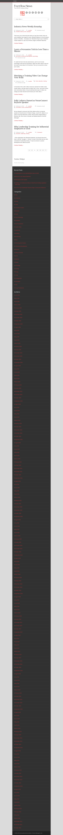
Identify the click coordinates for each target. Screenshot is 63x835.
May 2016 (17, 683)
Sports (16, 255)
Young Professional (19, 288)
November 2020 (18, 510)
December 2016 (18, 661)
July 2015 (17, 715)
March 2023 (17, 420)
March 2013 (17, 805)
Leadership (17, 230)
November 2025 (18, 317)
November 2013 (18, 779)
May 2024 (17, 375)
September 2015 (19, 709)
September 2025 (19, 324)
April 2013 (17, 802)
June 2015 (17, 718)
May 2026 (17, 298)
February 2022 (18, 462)
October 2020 (18, 513)
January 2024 (18, 388)
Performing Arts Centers (20, 243)
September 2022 (19, 439)
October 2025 (18, 320)
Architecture (17, 198)
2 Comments (39, 132)
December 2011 (18, 821)
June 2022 (17, 449)
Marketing (17, 233)
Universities (17, 281)
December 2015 (18, 699)
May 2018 (17, 606)
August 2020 (18, 519)
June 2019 (17, 564)
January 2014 (18, 773)
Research (17, 249)
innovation (18, 107)
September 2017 (19, 632)
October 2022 (18, 436)
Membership (18, 236)
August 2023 (18, 404)
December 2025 (18, 314)
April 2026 (17, 301)
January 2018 (18, 619)
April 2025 (17, 340)
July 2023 (17, 407)
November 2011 (18, 824)
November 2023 (18, 394)
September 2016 (19, 670)
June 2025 (17, 333)
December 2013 (18, 776)
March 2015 (17, 728)
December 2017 (18, 622)
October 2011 (18, 827)
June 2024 (17, 372)
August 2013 (18, 789)
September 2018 (19, 593)
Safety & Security (19, 252)
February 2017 (18, 654)
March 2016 (17, 689)
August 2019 (18, 558)
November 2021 (18, 471)
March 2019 (17, 574)
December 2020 (18, 507)
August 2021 (18, 481)
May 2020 (17, 529)
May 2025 (17, 336)
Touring (16, 272)
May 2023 (17, 414)
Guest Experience (19, 223)
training (45, 81)
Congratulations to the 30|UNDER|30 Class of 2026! (27, 173)
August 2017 (18, 635)
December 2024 (18, 353)
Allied (16, 195)
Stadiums (17, 259)
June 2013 (17, 795)
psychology (35, 56)
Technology (17, 265)
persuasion (18, 56)
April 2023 (17, 417)
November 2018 (18, 587)
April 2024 (17, 378)
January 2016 (18, 696)
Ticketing (17, 268)
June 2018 (17, 603)
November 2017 (18, 625)
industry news (23, 31)
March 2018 (17, 612)
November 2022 (18, 433)
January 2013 (18, 811)
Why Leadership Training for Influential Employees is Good (31, 128)
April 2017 (17, 648)
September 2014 (19, 747)
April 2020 (17, 532)
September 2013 (19, 786)
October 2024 (18, 359)
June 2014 (17, 757)
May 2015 (17, 722)
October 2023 (18, 397)
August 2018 (18, 596)
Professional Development (21, 246)
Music (16, 239)
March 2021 (17, 497)
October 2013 (18, 783)
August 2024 (18, 365)
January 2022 (18, 465)
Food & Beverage (19, 217)
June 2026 (17, 295)
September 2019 (19, 555)
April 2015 (17, 725)
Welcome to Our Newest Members (23, 176)
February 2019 (18, 577)
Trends (16, 275)
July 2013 (17, 792)
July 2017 (17, 638)
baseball (18, 31)
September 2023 (19, 401)
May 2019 (17, 568)
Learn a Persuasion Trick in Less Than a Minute (31, 50)
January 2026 (18, 311)
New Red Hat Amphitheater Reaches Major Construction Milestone (30, 187)
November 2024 (18, 356)
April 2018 (17, 609)
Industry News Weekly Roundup (28, 27)
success (23, 107)
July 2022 (17, 446)
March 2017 (17, 651)
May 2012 (17, 815)
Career (16, 204)
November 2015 (18, 702)
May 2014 (17, 760)
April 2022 (17, 455)
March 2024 (17, 381)
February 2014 (18, 770)
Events (16, 214)
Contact (15, 1)
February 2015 (18, 731)
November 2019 (18, 548)
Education (17, 211)
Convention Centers (19, 207)
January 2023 (18, 426)
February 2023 (18, 423)
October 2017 (18, 629)
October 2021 (18, 474)
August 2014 (18, 750)
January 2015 (18, 734)
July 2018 (17, 600)
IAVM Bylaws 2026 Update (21, 179)
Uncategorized (18, 278)
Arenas (16, 201)
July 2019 (17, 561)
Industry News (18, 227)
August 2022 (18, 442)
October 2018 (18, 590)
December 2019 (18, 545)
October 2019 (18, 552)
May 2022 (17, 452)
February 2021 (18, 500)
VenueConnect (28, 107)
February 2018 (18, 616)
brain (37, 81)
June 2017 (17, 641)
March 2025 (17, 343)
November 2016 (18, 664)
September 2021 (19, 478)
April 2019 (17, 571)
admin (30, 30)
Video (16, 284)
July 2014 (17, 754)
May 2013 (17, 799)
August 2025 (18, 327)
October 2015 (18, 706)
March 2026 (17, 304)
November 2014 (18, 741)
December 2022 (18, 430)
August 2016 (18, 673)
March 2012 (17, 818)
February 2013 (18, 808)
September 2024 (19, 362)
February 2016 (18, 693)
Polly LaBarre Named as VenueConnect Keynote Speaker (31, 101)
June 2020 (17, 526)
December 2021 (18, 468)
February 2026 (18, 308)
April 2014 (17, 763)
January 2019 (18, 580)
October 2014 (18, 744)
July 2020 (17, 523)
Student (16, 262)
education (40, 81)
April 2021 (17, 494)
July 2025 (17, 330)
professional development (26, 56)
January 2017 (18, 657)
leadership (23, 133)
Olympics (29, 31)
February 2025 (18, 346)
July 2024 (17, 369)
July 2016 (17, 677)
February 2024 (18, 385)
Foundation (17, 220)
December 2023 (18, 391)
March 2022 (17, 458)
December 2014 (18, 738)
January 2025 (18, 349)
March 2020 (17, 535)
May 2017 (17, 645)
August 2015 (18, 712)
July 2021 (17, 484)
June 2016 (17, 680)
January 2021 (18, 503)
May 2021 (17, 491)
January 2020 (18, 542)
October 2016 (18, 667)
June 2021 (17, 487)
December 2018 (18, 584)
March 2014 (17, 767)
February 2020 (18, 539)
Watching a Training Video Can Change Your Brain (31, 77)
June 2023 (17, 410)
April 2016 (17, 686)
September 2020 (19, 516)
